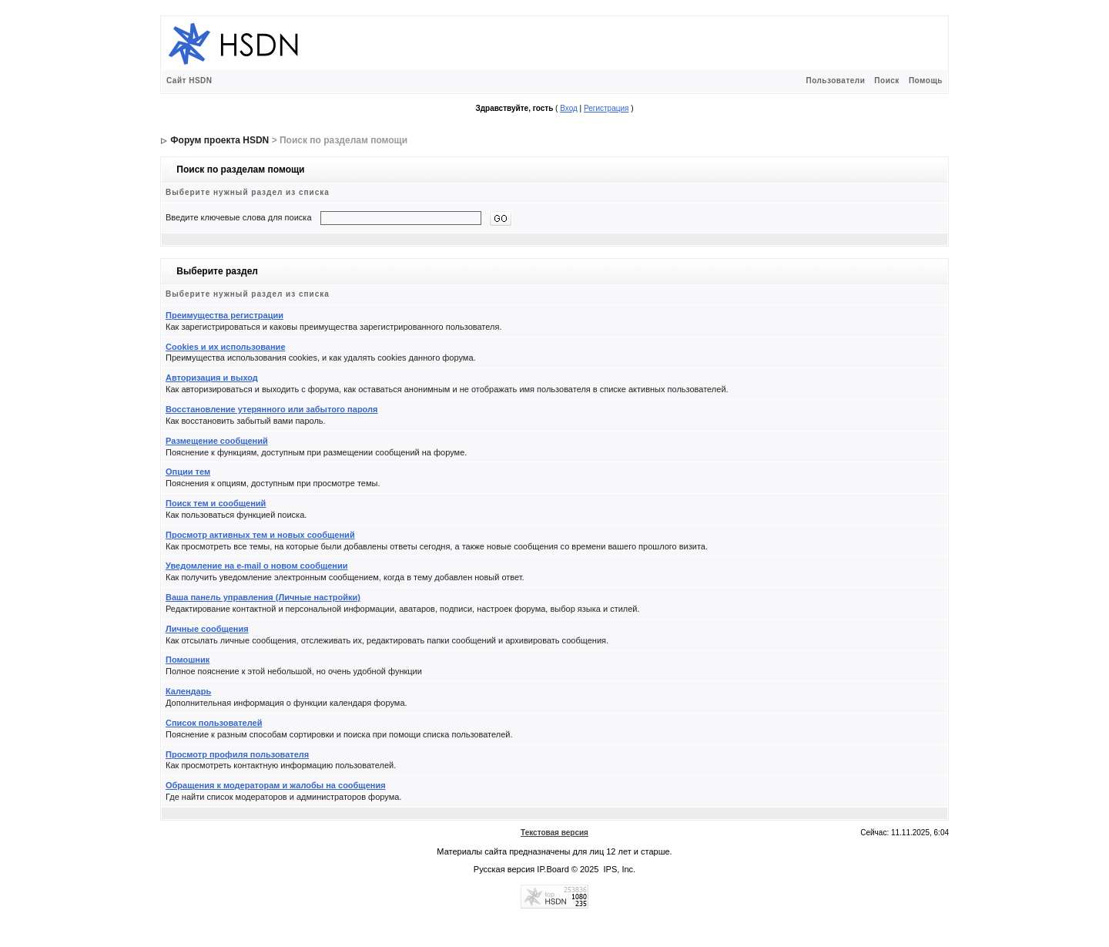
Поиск (887, 80)
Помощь (926, 80)
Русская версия (504, 869)
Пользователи (835, 80)
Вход (569, 108)
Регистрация (606, 108)
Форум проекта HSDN (219, 140)
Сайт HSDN (189, 80)
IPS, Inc (619, 869)
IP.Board (552, 869)
